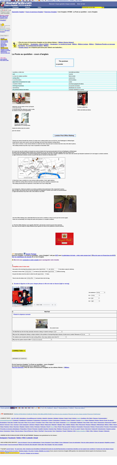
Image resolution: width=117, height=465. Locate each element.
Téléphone (69, 431)
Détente (27, 7)
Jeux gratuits (3, 59)
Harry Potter (86, 422)
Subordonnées (102, 429)
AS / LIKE (16, 418)
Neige (2, 426)
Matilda (68, 424)
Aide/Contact (4, 39)
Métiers (61, 42)
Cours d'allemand (64, 442)
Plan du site (4, 45)
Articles (74, 418)
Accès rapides (4, 40)
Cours (2, 7)
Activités (39, 418)
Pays (56, 426)
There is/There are (28, 431)
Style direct (88, 429)
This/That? (41, 431)
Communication (103, 418)
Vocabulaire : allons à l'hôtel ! (40, 44)
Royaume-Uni (66, 429)
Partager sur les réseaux (32, 453)
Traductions (59, 431)
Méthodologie (100, 424)
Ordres (32, 426)
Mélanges (93, 424)
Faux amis (21, 422)
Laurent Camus (10, 448)
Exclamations (3, 422)
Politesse (73, 426)
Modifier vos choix (44, 451)
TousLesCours (63, 408)
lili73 (56, 255)
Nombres (6, 426)
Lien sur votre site (5, 53)
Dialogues (91, 420)
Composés (15, 420)
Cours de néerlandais (74, 442)
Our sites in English (58, 444)
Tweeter (28, 254)
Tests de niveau (19, 431)
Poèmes (93, 426)
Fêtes (47, 422)
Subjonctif (94, 429)
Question (46, 429)
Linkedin (30, 438)
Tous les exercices (17, 367)
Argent (66, 418)
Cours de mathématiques (34, 442)
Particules (43, 426)
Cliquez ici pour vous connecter (5, 12)
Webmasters (4, 51)
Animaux (61, 418)
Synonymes (7, 431)
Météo (111, 424)
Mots (77, 424)
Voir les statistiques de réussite (22, 257)
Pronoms (106, 426)
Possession (87, 426)
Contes (50, 420)
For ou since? (31, 422)
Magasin (37, 424)
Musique (88, 424)
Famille (15, 422)
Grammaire (63, 422)
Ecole (105, 420)
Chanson (95, 418)
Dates (86, 420)
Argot (70, 418)
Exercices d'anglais (51, 12)
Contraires (63, 420)
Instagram (3, 438)
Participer (16, 7)
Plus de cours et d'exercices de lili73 (103, 255)
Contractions (56, 420)
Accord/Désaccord (31, 418)
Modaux (73, 424)
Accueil (2, 38)
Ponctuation (80, 426)
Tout (54, 431)
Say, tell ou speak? (75, 429)
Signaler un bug (5, 49)
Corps (68, 420)
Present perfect (99, 426)
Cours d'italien (55, 442)
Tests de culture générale (87, 442)
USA (74, 431)
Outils (71, 408)
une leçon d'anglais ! (5, 31)
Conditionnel (22, 420)
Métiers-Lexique (83, 44)
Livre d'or (3, 43)
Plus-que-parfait (66, 426)
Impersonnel (108, 422)
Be (88, 418)
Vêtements (106, 431)
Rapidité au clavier (109, 442)
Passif (48, 426)
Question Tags (52, 429)
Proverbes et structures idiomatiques (10, 429)
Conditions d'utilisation (40, 448)
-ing (12, 418)
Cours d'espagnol (45, 442)
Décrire (101, 420)
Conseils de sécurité (52, 448)
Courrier (78, 420)
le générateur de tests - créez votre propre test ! (76, 255)
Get (54, 422)
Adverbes (50, 418)
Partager (33, 254)
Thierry (36, 431)
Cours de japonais (99, 442)
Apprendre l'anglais (18, 12)
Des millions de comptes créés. (4, 16)
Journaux (16, 424)
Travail (64, 431)
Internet (2, 424)
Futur (43, 422)
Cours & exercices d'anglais (34, 12)
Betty (91, 418)
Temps (12, 431)
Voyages (101, 431)
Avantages (3, 20)
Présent (30, 429)
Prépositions (23, 429)
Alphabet (56, 418)
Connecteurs (44, 420)
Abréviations (23, 418)
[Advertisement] (64, 25)
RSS (23, 438)
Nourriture (16, 426)
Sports (82, 429)
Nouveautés (4, 44)
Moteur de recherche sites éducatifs (28, 444)
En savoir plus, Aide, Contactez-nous (24, 448)
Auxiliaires (83, 418)
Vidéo (87, 431)
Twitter (18, 438)
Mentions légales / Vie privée (26, 451)
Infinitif (114, 422)
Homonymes (101, 422)
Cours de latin (3, 444)
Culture (49, 408)
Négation (22, 426)
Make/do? (54, 424)
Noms (11, 426)
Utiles (39, 7)
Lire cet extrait (4, 42)
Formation (38, 422)
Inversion (7, 424)
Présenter (34, 429)
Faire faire (10, 422)
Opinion (27, 426)
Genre (51, 422)
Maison (42, 424)
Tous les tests (48, 431)
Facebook (11, 438)
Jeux (55, 408)
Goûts (57, 422)
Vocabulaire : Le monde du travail (60, 44)
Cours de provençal (13, 444)
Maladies (60, 424)
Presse (2, 46)
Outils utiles (41, 444)
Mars (64, 424)
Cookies (36, 451)
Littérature (32, 424)
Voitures (96, 431)
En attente (110, 420)
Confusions (30, 420)
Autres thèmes (68, 42)
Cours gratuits (5, 408)
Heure (95, 422)
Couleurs (73, 420)
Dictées (97, 420)
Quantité (40, 429)
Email (36, 438)
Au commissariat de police (34, 45)
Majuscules (48, 424)
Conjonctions (36, 420)
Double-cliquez (23, 47)
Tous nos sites (79, 408)
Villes (91, 431)
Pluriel (59, 426)
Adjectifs (45, 418)
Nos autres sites (4, 60)
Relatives (59, 429)
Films (25, 422)
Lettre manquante (23, 424)
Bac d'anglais (48, 444)
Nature (115, 424)
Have (91, 422)
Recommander (4, 48)
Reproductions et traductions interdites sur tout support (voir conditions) (76, 448)
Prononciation (113, 426)
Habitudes (79, 422)
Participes (37, 426)
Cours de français (22, 442)
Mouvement (82, 424)
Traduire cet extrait (5, 50)
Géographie (73, 422)
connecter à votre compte (31, 260)
